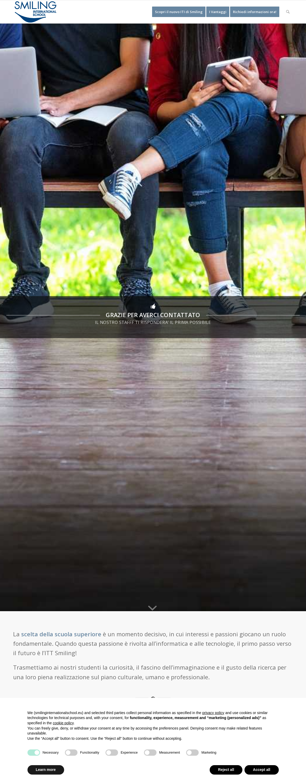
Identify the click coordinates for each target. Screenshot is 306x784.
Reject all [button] (226, 770)
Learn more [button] (46, 770)
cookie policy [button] (63, 723)
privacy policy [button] (213, 713)
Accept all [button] (261, 770)
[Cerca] (288, 11)
